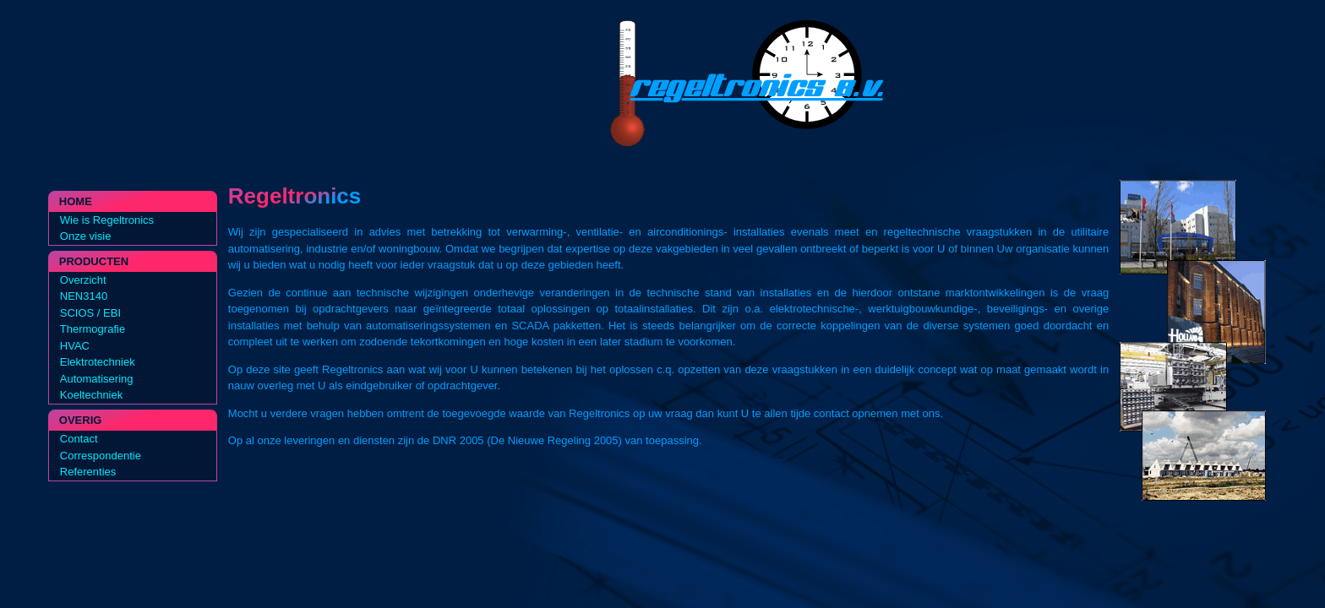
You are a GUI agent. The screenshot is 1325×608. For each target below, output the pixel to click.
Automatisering (97, 378)
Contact (79, 438)
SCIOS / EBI (90, 313)
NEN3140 (83, 296)
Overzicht (83, 280)
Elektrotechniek (97, 362)
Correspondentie (100, 455)
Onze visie (86, 236)
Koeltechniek (91, 394)
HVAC (75, 345)
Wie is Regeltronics (107, 220)
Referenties (88, 471)
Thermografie (92, 329)
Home (75, 201)
